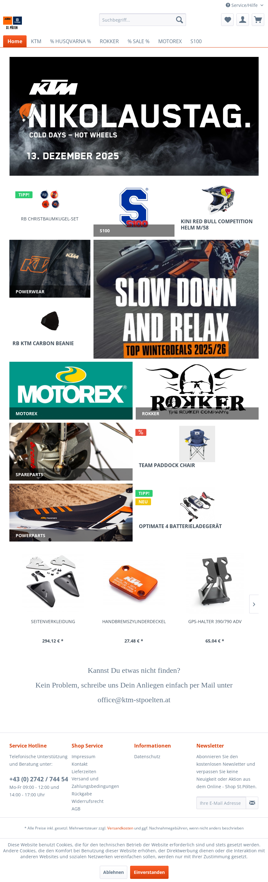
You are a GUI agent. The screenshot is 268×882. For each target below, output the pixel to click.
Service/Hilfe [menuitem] (242, 5)
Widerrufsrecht (88, 801)
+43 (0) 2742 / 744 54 (38, 779)
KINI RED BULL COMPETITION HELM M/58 (217, 224)
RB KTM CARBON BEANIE (43, 343)
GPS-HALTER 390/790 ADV (214, 621)
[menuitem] (142, 19)
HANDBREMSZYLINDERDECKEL (134, 621)
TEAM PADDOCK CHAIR (167, 465)
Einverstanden (149, 872)
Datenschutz (147, 756)
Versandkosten (120, 828)
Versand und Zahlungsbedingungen (95, 782)
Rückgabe (82, 794)
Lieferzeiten (84, 771)
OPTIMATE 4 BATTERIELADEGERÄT (180, 526)
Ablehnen (113, 872)
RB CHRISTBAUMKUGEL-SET (49, 219)
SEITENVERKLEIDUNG (53, 621)
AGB (76, 809)
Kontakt (80, 764)
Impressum (83, 756)
